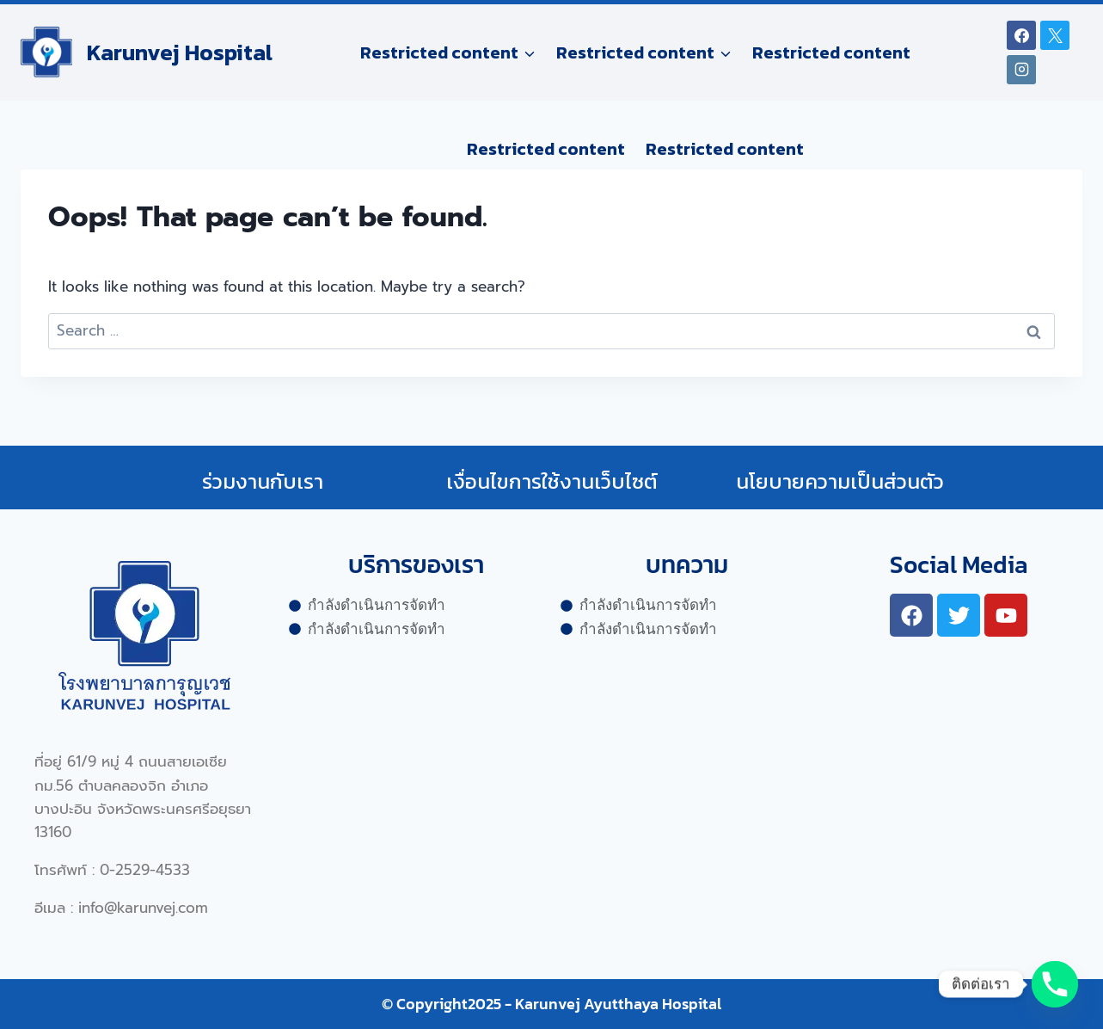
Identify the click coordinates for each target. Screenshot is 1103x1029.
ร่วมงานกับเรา (262, 481)
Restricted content (831, 52)
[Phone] (1055, 984)
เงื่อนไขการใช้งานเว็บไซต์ (552, 481)
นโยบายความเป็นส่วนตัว (840, 481)
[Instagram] (1021, 69)
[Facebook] (1021, 35)
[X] (1054, 35)
